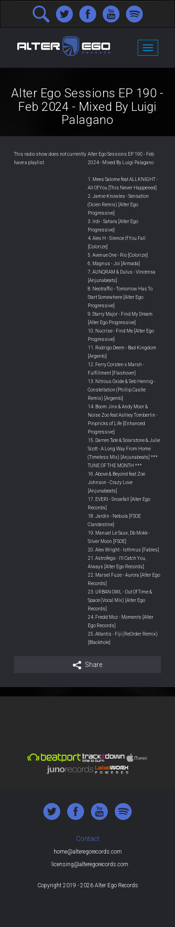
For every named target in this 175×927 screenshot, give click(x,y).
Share (87, 665)
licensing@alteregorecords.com (89, 864)
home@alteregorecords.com (88, 851)
